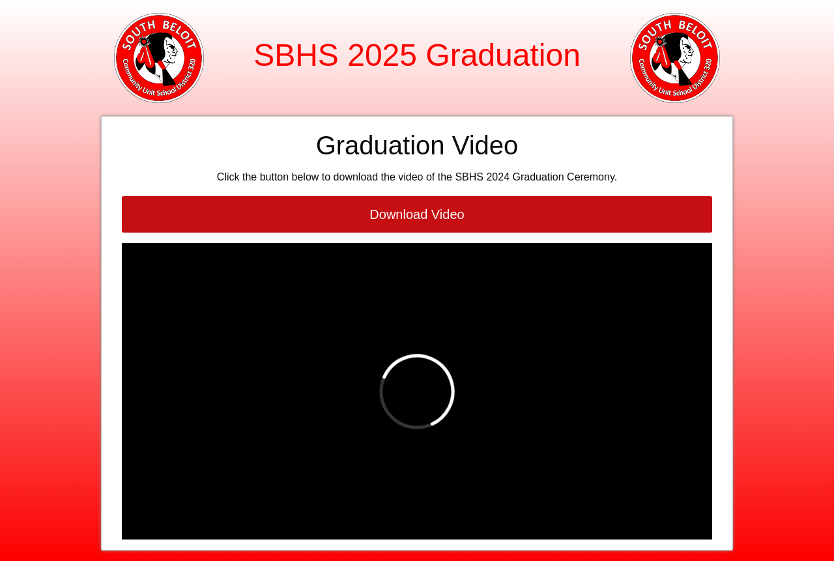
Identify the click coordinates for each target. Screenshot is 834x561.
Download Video (416, 214)
